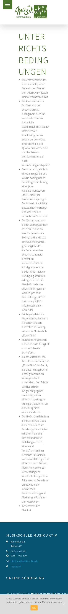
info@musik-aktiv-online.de (24, 561)
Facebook (16, 566)
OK (34, 608)
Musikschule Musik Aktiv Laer (49, 593)
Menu (7, 4)
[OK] (63, 604)
